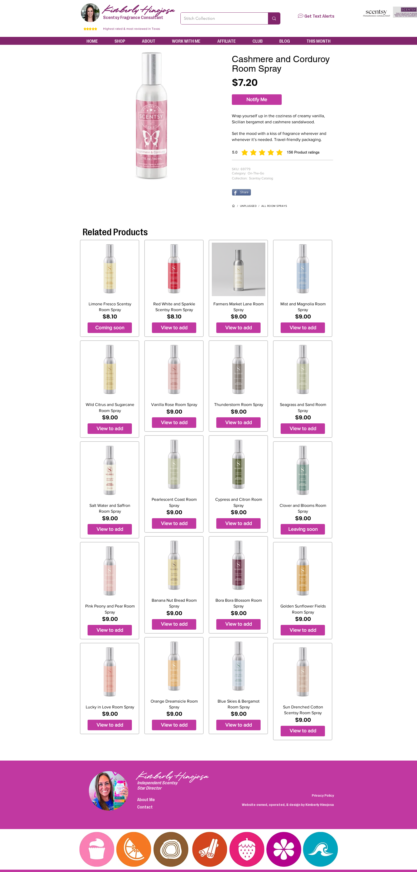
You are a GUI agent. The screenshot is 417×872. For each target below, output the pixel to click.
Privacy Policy (323, 795)
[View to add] (110, 428)
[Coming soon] (110, 327)
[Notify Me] (257, 99)
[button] (300, 16)
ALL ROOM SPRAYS (274, 205)
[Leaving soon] (303, 529)
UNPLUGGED (248, 205)
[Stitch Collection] (220, 18)
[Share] (241, 192)
